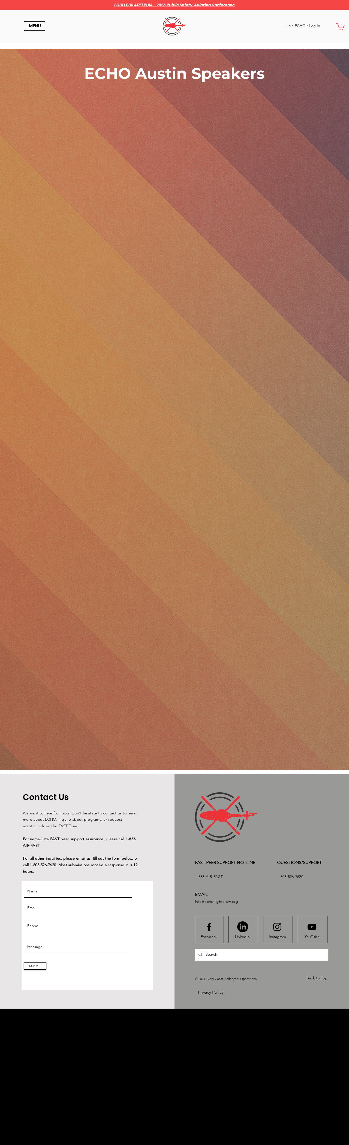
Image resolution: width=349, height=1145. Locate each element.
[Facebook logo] (209, 926)
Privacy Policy (211, 992)
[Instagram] (277, 936)
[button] (34, 26)
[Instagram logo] (277, 926)
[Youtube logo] (311, 926)
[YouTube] (312, 936)
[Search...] (261, 955)
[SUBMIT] (35, 966)
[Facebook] (209, 936)
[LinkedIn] (242, 936)
